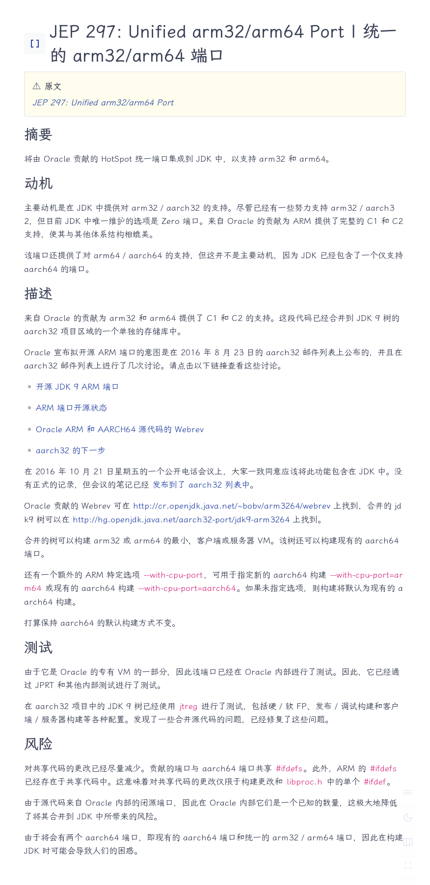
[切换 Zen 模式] (408, 867)
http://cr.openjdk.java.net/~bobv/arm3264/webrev (231, 506)
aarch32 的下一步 (71, 450)
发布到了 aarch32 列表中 (201, 485)
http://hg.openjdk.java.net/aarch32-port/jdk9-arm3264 (181, 519)
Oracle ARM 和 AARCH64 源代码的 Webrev (120, 429)
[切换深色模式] (408, 817)
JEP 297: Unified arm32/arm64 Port (102, 102)
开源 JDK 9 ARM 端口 (77, 387)
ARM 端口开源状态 (71, 408)
